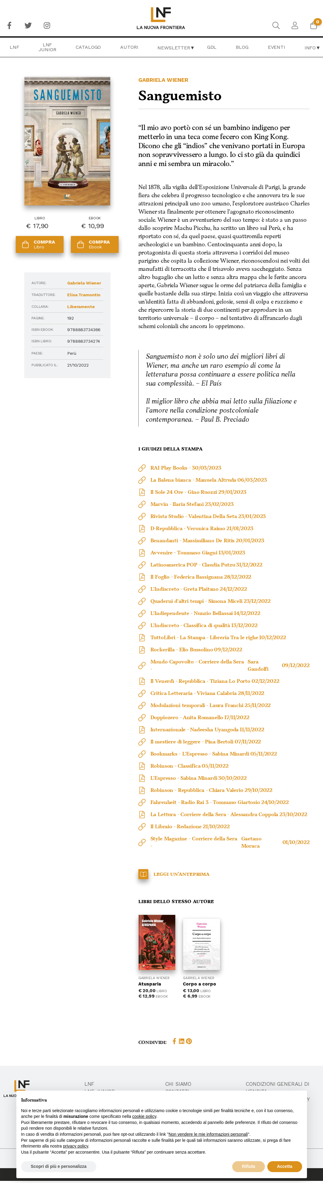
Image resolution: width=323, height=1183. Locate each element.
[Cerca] (276, 25)
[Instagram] (47, 25)
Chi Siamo (178, 1084)
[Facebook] (9, 25)
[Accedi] (294, 25)
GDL (212, 47)
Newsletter (173, 48)
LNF (14, 47)
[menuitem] (9, 25)
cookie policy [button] (144, 1116)
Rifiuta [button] (248, 1166)
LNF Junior (47, 47)
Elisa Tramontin (84, 295)
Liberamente (80, 306)
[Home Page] (161, 18)
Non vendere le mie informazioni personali (208, 1134)
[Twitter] (28, 25)
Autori (129, 47)
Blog (242, 47)
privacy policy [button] (75, 1146)
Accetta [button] (284, 1166)
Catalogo (88, 47)
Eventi (276, 47)
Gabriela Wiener (84, 283)
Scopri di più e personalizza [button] (59, 1166)
